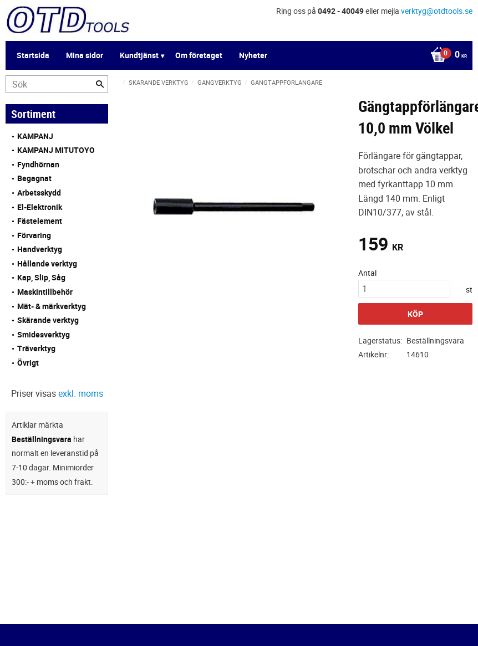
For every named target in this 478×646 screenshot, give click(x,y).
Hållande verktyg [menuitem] (47, 263)
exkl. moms (80, 393)
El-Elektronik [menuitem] (39, 207)
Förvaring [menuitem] (34, 235)
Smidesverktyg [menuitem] (43, 334)
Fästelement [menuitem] (39, 221)
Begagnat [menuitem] (34, 178)
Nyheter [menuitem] (253, 55)
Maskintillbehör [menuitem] (45, 291)
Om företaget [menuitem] (198, 55)
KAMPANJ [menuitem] (35, 136)
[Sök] (99, 84)
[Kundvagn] (446, 55)
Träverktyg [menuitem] (36, 348)
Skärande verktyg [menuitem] (48, 320)
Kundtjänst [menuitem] (139, 55)
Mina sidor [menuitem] (84, 55)
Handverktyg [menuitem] (39, 249)
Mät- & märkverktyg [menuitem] (51, 306)
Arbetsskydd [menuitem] (39, 192)
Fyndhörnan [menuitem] (38, 164)
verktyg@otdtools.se (436, 11)
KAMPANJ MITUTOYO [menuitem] (56, 150)
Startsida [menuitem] (33, 55)
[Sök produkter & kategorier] (57, 84)
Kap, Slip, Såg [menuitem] (41, 277)
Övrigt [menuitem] (28, 362)
